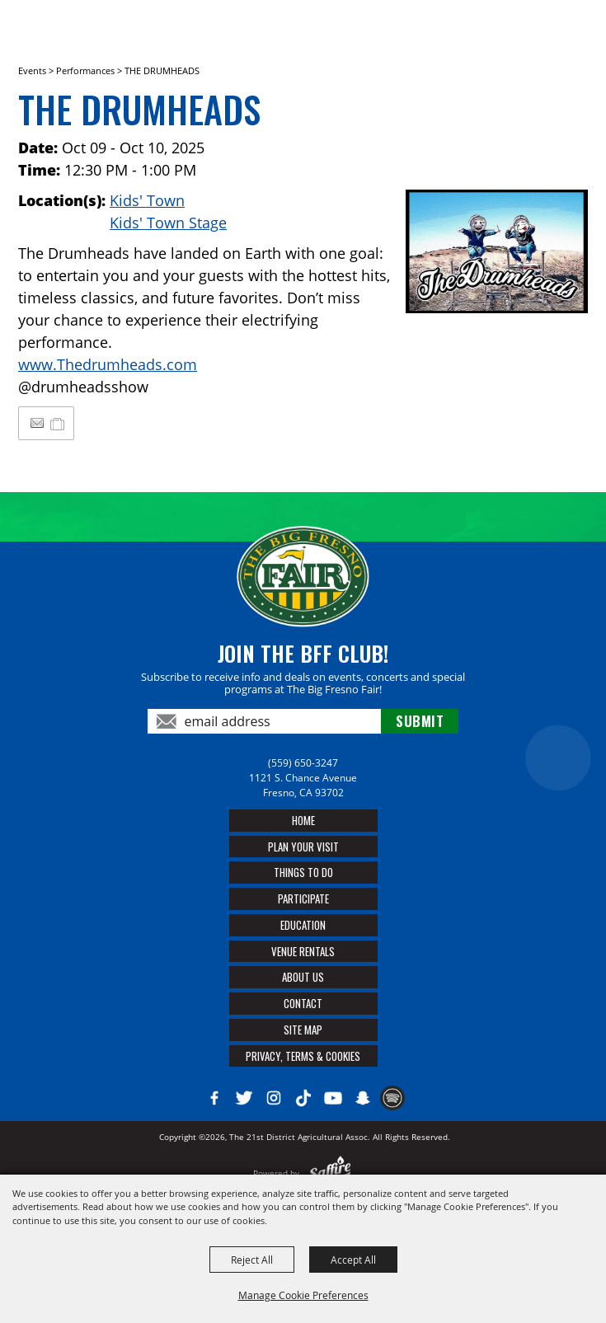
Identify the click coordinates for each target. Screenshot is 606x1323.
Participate (303, 898)
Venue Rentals (303, 951)
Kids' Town (147, 200)
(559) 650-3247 (303, 763)
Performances (85, 70)
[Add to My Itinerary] (58, 423)
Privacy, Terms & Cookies (303, 1056)
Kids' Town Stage (168, 222)
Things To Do (303, 872)
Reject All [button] (252, 1259)
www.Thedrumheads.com (107, 364)
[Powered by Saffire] (330, 1173)
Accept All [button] (353, 1259)
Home (303, 820)
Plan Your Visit (303, 846)
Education (303, 925)
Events (32, 70)
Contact (303, 1003)
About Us (303, 977)
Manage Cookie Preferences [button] (303, 1295)
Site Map (303, 1029)
